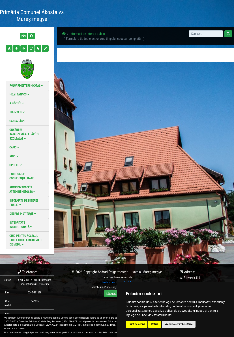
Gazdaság (17, 121)
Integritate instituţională (20, 225)
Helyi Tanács (19, 94)
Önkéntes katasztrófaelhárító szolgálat (23, 134)
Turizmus (17, 112)
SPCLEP (15, 165)
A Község (16, 103)
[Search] (206, 33)
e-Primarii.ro (108, 287)
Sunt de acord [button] (137, 324)
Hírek (100, 16)
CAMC (14, 147)
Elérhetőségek (152, 16)
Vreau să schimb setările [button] (179, 324)
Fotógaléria (114, 16)
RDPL (14, 156)
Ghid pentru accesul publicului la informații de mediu (25, 240)
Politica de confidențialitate (21, 176)
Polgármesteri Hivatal (26, 85)
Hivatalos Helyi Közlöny (178, 16)
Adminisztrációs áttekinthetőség (22, 189)
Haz (90, 16)
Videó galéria (132, 16)
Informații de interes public (23, 203)
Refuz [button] (154, 324)
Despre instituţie (22, 214)
